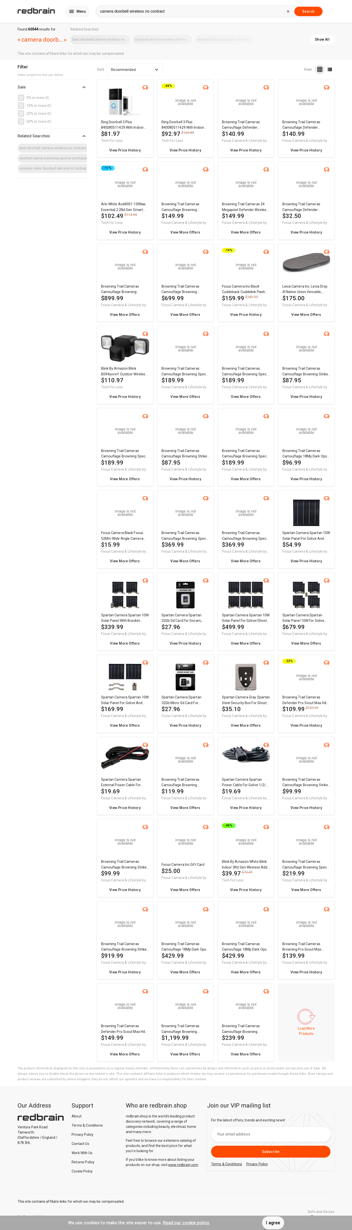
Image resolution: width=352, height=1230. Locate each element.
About (76, 1116)
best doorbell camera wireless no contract (101, 39)
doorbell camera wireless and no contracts (163, 39)
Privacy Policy (82, 1135)
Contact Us (80, 1144)
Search (308, 11)
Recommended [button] (135, 70)
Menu (77, 11)
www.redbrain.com (183, 1165)
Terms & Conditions (87, 1125)
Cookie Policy (82, 1171)
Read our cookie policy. (186, 1222)
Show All (322, 39)
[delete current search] (288, 11)
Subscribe (271, 1152)
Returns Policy (83, 1162)
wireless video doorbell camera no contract (226, 39)
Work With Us (82, 1153)
